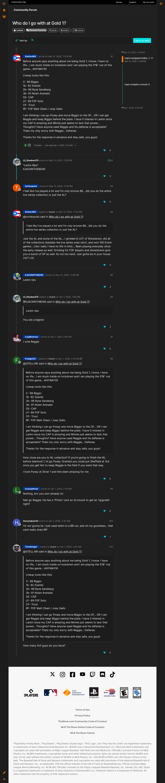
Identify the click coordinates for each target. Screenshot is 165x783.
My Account (148, 2)
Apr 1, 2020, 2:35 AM (59, 521)
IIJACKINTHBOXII (34, 275)
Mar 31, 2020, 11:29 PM (60, 160)
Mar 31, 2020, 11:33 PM (70, 212)
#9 (111, 488)
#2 (111, 160)
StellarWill (30, 56)
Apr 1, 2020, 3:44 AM (70, 546)
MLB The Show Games (82, 732)
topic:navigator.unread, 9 (137, 84)
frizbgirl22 (30, 358)
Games (119, 2)
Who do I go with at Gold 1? (66, 216)
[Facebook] (72, 675)
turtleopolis (31, 186)
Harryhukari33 (30, 521)
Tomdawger (31, 546)
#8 (111, 358)
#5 (111, 275)
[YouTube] (82, 675)
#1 (112, 56)
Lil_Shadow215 (30, 160)
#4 (111, 212)
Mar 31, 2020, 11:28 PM (60, 56)
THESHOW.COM (18, 2)
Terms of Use (82, 709)
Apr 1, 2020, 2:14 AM (68, 358)
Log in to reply (142, 40)
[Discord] (102, 675)
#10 (111, 521)
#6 (111, 297)
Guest (52, 212)
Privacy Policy (82, 715)
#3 (111, 186)
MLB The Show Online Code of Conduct (82, 727)
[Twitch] (92, 675)
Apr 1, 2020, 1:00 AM (69, 297)
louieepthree (31, 488)
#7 (112, 336)
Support (132, 2)
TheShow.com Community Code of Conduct (82, 721)
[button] (4, 772)
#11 (111, 546)
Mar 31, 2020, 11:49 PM (67, 275)
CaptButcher (31, 336)
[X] (52, 675)
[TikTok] (112, 675)
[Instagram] (62, 675)
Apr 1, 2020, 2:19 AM (61, 488)
